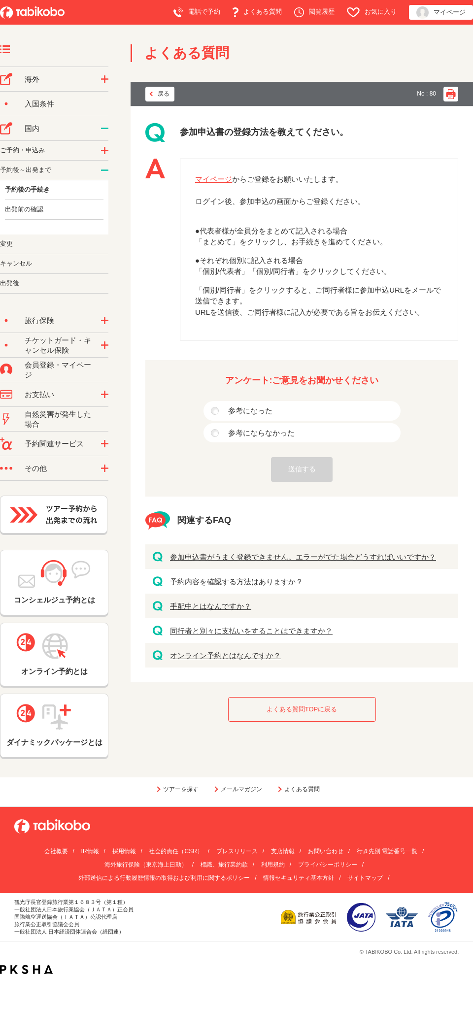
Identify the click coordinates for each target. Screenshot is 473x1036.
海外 (32, 79)
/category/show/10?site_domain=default (104, 320)
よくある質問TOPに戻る (302, 709)
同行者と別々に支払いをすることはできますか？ (251, 631)
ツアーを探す (181, 789)
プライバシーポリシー (327, 864)
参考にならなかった (261, 433)
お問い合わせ (325, 851)
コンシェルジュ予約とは (54, 582)
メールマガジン (241, 789)
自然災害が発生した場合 (58, 419)
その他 (36, 468)
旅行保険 (39, 320)
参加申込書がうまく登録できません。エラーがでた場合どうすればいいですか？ (303, 557)
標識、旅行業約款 (224, 864)
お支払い (39, 394)
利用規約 (273, 864)
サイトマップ (365, 877)
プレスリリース (237, 851)
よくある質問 (257, 12)
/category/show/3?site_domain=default (104, 468)
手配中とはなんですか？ (210, 606)
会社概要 (56, 851)
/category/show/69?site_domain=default (104, 345)
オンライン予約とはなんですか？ (225, 655)
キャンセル (16, 263)
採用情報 (124, 851)
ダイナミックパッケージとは (54, 725)
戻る (163, 93)
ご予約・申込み (22, 150)
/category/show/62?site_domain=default (104, 170)
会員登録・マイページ (58, 370)
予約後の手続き (27, 189)
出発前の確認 (24, 209)
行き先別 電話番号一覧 (387, 851)
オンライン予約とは (54, 654)
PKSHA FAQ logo (26, 969)
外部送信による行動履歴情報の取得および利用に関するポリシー (164, 877)
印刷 (450, 94)
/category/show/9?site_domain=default (104, 394)
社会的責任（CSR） (176, 851)
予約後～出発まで (25, 169)
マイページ (441, 12)
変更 (6, 243)
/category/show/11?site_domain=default (104, 444)
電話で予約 (196, 12)
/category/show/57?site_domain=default (104, 128)
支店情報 (283, 851)
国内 (32, 128)
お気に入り (372, 12)
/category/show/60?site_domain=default (104, 151)
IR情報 (90, 851)
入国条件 (39, 104)
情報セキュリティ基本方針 (298, 877)
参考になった (250, 410)
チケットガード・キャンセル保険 (58, 345)
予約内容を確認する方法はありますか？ (236, 581)
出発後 (9, 283)
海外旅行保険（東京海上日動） (145, 864)
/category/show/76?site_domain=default (104, 79)
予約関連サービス (54, 443)
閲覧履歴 (314, 12)
